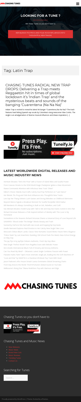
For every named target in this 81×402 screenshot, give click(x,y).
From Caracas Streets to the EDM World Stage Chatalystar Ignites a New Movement (37, 185)
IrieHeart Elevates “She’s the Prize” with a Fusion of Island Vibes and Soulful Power (36, 181)
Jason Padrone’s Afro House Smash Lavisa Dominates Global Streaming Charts (35, 261)
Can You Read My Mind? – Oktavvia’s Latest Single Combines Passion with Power (36, 251)
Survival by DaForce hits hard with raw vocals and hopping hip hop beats (32, 225)
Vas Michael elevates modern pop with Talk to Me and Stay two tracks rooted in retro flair (39, 209)
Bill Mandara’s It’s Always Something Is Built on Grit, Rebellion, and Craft (32, 205)
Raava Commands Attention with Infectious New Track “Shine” (28, 188)
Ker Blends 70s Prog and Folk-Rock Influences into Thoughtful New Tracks (40, 34)
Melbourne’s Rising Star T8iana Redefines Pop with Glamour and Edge (31, 268)
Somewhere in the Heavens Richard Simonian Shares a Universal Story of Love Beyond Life (40, 218)
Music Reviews (14, 355)
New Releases (14, 347)
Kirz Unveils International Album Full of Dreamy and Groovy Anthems (31, 248)
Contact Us (13, 361)
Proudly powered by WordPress (14, 399)
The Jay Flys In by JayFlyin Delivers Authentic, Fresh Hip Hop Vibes (29, 241)
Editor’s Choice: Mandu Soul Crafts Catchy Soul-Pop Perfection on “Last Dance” (35, 192)
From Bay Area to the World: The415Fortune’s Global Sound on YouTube (32, 265)
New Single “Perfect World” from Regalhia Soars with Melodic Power (31, 244)
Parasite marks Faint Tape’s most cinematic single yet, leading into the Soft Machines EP (39, 255)
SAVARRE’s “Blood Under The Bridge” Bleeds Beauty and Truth (28, 221)
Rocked (35, 399)
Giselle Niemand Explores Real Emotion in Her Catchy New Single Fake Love (34, 228)
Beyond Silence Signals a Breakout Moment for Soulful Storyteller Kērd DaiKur (35, 202)
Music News (13, 350)
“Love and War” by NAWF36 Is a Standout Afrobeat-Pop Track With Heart (33, 258)
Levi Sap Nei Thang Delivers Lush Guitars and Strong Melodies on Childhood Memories (38, 198)
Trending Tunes (15, 358)
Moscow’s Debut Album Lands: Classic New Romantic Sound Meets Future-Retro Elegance (39, 231)
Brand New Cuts (15, 352)
